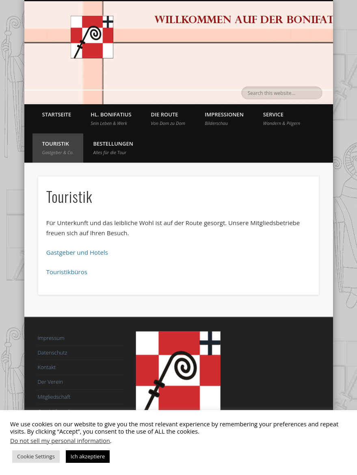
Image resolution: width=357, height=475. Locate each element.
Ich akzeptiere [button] (88, 456)
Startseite (56, 114)
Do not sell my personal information (60, 440)
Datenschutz (52, 352)
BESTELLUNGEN (113, 147)
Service (281, 118)
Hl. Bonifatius (111, 118)
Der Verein (50, 381)
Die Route (168, 118)
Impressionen (224, 118)
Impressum (50, 338)
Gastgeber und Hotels (77, 252)
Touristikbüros (66, 272)
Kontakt (46, 367)
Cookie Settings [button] (36, 456)
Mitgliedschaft (53, 396)
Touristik (58, 147)
